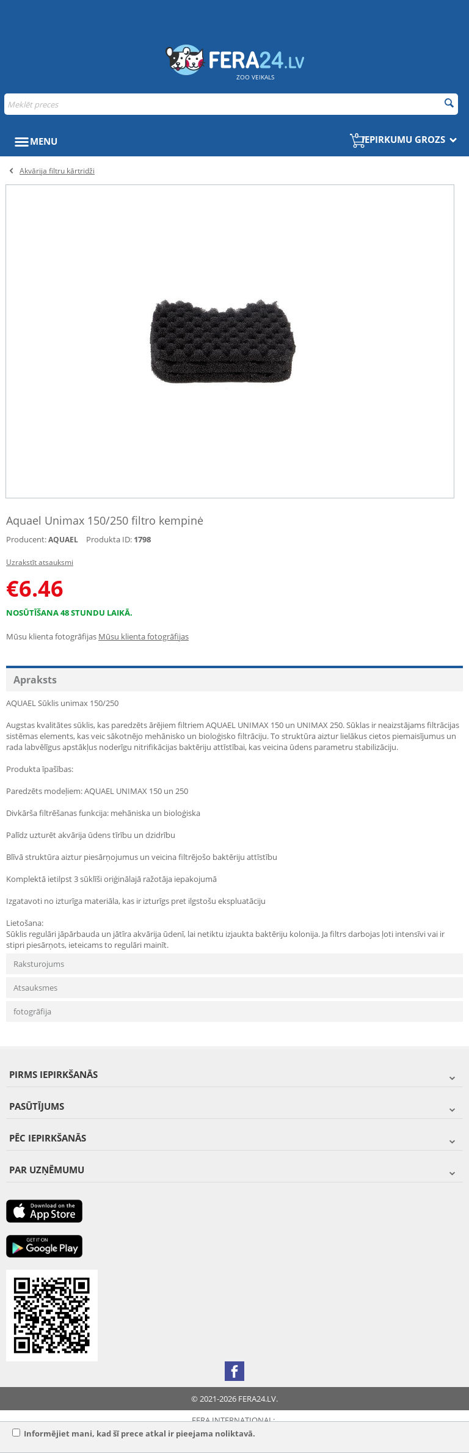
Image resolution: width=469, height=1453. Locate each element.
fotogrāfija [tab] (32, 1011)
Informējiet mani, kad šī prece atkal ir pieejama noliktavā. (133, 1433)
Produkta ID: (109, 539)
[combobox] (231, 104)
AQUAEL (63, 539)
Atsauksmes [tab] (35, 987)
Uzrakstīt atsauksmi (39, 562)
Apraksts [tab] (35, 679)
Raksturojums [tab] (38, 963)
